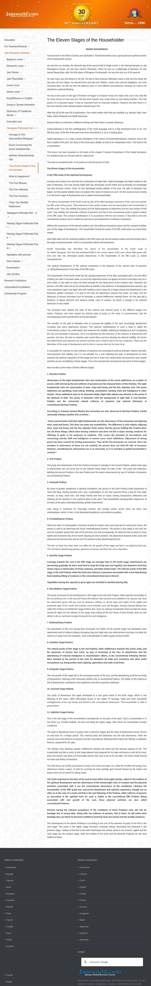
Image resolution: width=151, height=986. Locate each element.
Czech (82, 880)
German (83, 907)
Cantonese (84, 867)
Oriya (8, 913)
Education (9, 40)
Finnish (82, 894)
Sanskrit (10, 946)
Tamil (8, 933)
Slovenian (84, 939)
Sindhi (9, 939)
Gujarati (9, 880)
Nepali (9, 982)
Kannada (10, 900)
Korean (9, 975)
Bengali (9, 874)
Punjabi (9, 926)
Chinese (83, 874)
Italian (82, 920)
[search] (112, 962)
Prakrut (9, 920)
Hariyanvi (10, 894)
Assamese (11, 867)
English (82, 887)
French (82, 900)
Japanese (83, 926)
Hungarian (84, 913)
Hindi (8, 887)
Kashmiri (83, 933)
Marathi (9, 907)
